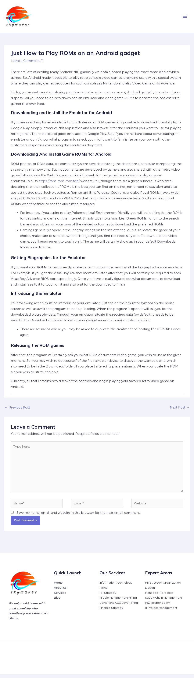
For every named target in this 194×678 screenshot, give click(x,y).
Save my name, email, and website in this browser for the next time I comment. (79, 516)
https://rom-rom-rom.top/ (59, 185)
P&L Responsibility (157, 606)
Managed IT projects (159, 596)
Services (60, 596)
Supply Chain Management (163, 601)
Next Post (179, 411)
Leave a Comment (25, 64)
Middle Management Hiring (118, 601)
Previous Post (17, 411)
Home (58, 586)
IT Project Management (161, 611)
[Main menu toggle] (185, 18)
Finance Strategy (111, 611)
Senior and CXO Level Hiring (119, 606)
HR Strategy (108, 596)
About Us (60, 591)
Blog (57, 601)
